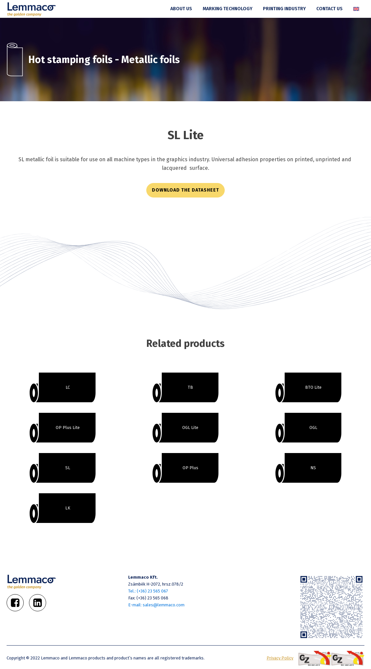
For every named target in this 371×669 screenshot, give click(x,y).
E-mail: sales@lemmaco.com (156, 604)
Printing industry (284, 9)
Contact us (329, 9)
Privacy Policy (280, 657)
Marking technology (227, 9)
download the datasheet (185, 190)
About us (181, 9)
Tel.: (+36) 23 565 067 (148, 591)
